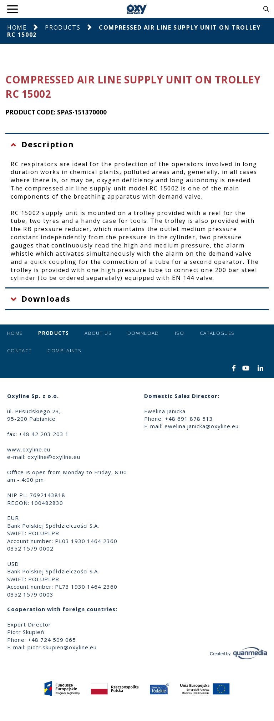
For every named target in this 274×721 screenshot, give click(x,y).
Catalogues (217, 333)
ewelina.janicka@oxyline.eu (201, 426)
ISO (179, 333)
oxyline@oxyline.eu (53, 456)
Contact (19, 350)
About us (98, 333)
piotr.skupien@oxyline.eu (62, 647)
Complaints (64, 350)
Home (16, 27)
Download (143, 333)
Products (62, 27)
